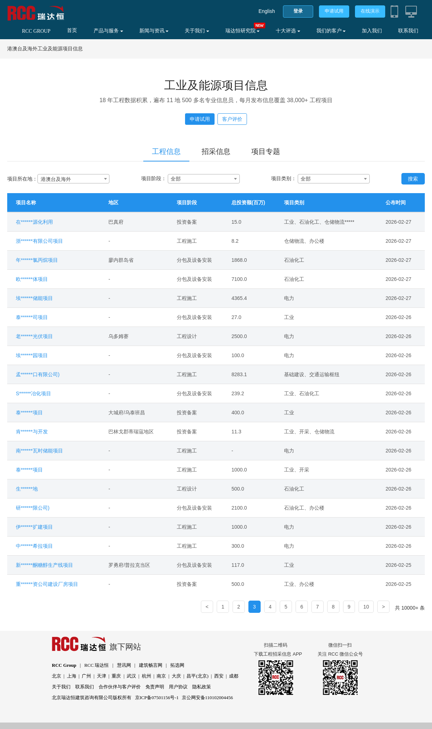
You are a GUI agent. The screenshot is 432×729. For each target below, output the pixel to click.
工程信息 (166, 151)
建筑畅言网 (150, 665)
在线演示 (370, 11)
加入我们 (372, 30)
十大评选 (288, 30)
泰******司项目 (32, 317)
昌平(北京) (197, 676)
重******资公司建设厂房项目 (47, 584)
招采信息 (216, 151)
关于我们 (197, 30)
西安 (219, 676)
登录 (298, 11)
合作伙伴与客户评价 (120, 686)
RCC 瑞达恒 (96, 665)
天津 (101, 676)
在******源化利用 (34, 222)
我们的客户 (331, 30)
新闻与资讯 (154, 30)
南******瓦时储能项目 (39, 451)
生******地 (27, 489)
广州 (86, 676)
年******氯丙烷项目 (37, 260)
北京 (56, 676)
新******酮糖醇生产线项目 (44, 565)
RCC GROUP (36, 31)
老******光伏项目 (34, 336)
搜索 (413, 179)
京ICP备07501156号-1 (157, 697)
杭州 (146, 676)
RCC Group (64, 665)
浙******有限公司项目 (39, 241)
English (266, 11)
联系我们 (408, 30)
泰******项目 (29, 412)
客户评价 (232, 119)
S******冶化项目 (33, 393)
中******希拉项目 (34, 546)
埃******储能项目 (34, 298)
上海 (71, 676)
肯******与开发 (32, 431)
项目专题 (265, 151)
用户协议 (178, 686)
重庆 (116, 676)
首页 (72, 30)
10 (366, 607)
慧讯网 (124, 665)
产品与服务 (108, 30)
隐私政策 (201, 686)
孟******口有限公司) (37, 374)
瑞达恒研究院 (242, 30)
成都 (233, 676)
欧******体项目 (32, 279)
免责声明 (154, 686)
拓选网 (177, 665)
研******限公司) (32, 508)
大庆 (176, 676)
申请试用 (334, 11)
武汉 (131, 676)
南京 (161, 676)
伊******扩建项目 (34, 527)
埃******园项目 (32, 355)
